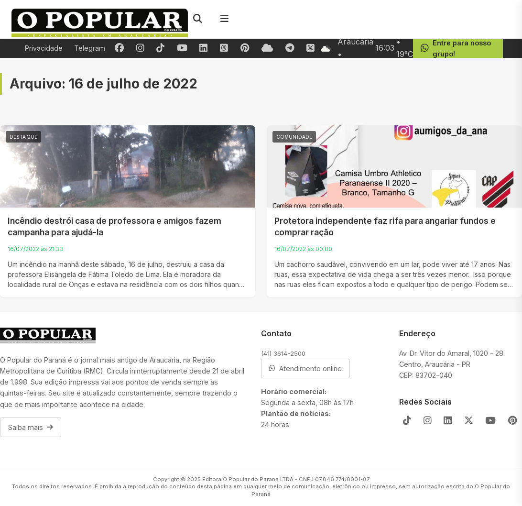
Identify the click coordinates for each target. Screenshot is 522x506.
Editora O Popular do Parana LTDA (248, 479)
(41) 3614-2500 (283, 353)
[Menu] (224, 19)
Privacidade (44, 48)
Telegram (89, 48)
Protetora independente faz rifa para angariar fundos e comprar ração (385, 227)
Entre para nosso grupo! (455, 48)
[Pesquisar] (197, 19)
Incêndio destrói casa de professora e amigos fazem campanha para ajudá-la (114, 227)
